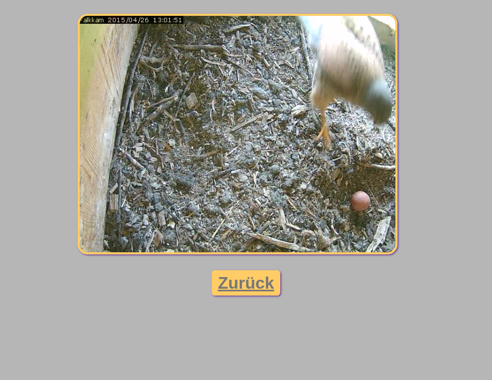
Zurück (246, 282)
